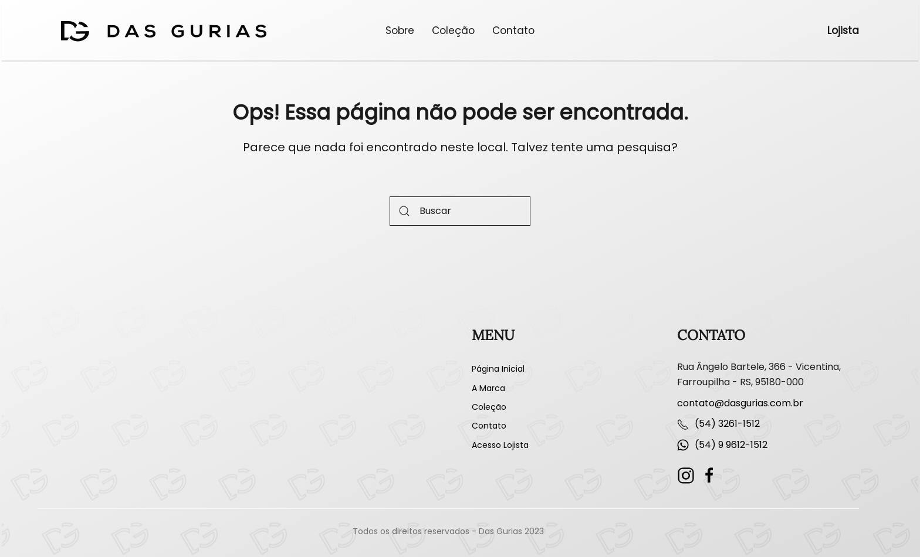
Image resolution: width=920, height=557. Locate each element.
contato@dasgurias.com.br (740, 403)
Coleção (453, 30)
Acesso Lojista (500, 445)
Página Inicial (498, 369)
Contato (513, 30)
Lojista (843, 30)
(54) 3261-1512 (727, 423)
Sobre (399, 30)
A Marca (488, 388)
